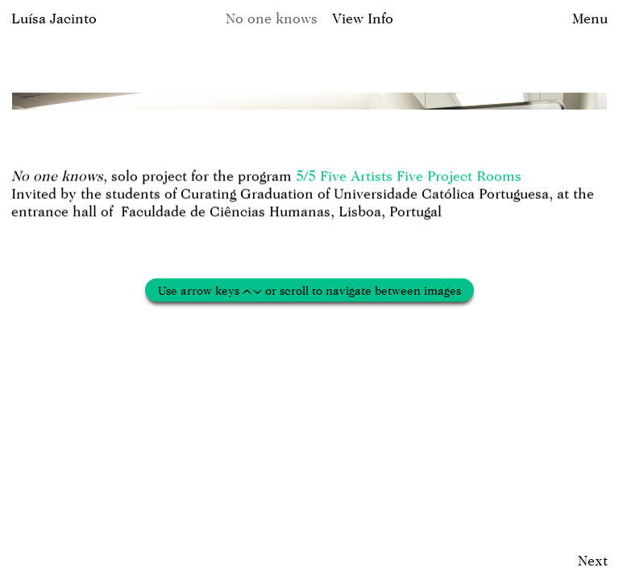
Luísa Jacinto (54, 18)
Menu (590, 18)
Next (593, 560)
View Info (362, 18)
